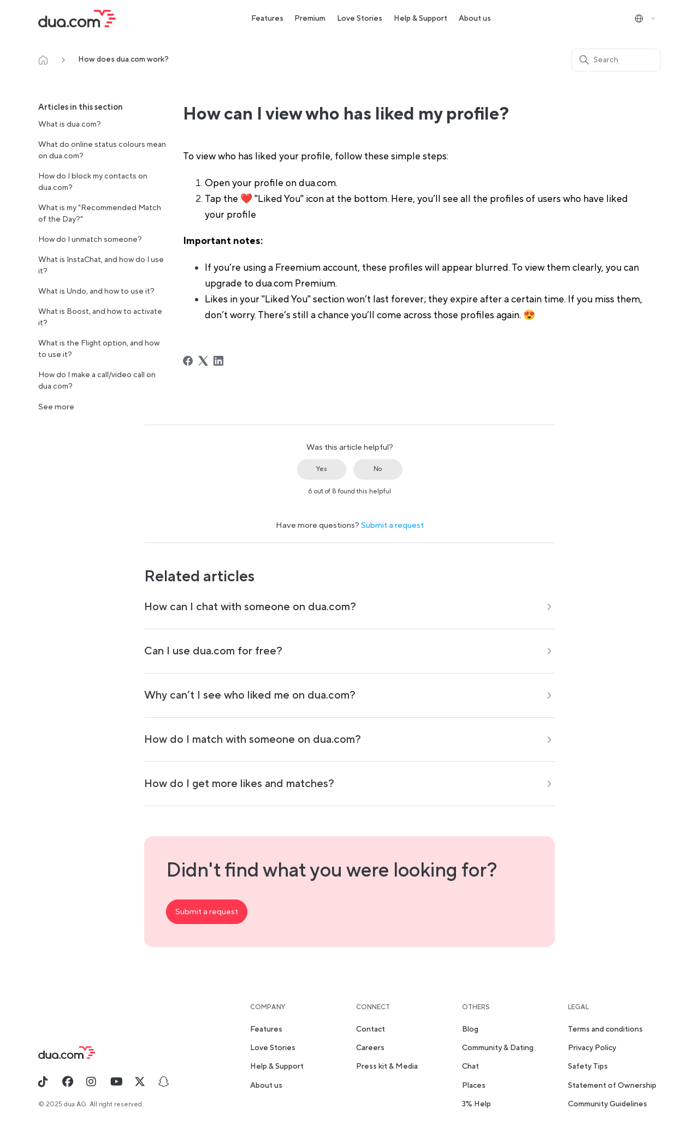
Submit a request (392, 525)
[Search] (616, 60)
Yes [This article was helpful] (321, 469)
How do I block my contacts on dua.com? (92, 182)
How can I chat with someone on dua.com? (250, 607)
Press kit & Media (387, 1066)
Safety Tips (588, 1066)
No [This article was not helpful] (378, 469)
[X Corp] (203, 361)
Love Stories (359, 18)
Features (267, 18)
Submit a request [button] (206, 912)
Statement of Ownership (612, 1086)
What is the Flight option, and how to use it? (98, 349)
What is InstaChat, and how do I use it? (101, 265)
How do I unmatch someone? (90, 240)
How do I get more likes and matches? (239, 784)
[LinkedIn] (218, 361)
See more (56, 407)
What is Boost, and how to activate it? (100, 317)
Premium (309, 18)
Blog (470, 1029)
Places (473, 1086)
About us (475, 18)
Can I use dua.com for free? (213, 651)
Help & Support (420, 18)
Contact (370, 1029)
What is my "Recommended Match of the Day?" (99, 213)
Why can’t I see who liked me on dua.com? (250, 695)
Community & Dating (498, 1048)
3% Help (476, 1104)
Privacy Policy (592, 1048)
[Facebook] (188, 361)
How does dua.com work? (123, 59)
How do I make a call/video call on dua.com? (97, 380)
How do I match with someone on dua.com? (252, 739)
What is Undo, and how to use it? (96, 291)
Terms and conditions (605, 1029)
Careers (370, 1048)
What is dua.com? (69, 124)
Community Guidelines (607, 1104)
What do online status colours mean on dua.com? (102, 150)
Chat (470, 1066)
